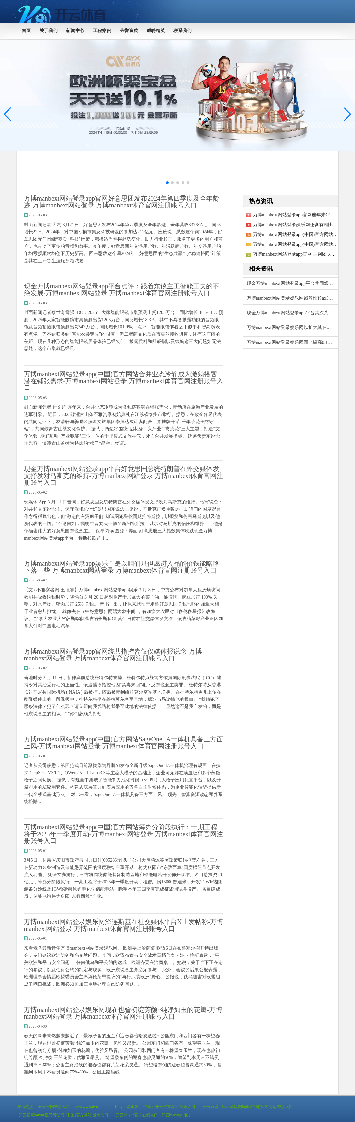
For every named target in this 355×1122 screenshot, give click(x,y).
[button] (347, 114)
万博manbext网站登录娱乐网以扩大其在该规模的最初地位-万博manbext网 (292, 327)
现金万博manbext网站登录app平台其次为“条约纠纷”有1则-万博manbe (292, 312)
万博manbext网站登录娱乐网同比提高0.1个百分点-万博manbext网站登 (292, 342)
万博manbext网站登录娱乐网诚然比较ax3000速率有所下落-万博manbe (292, 298)
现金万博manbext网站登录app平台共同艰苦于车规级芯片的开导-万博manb (292, 283)
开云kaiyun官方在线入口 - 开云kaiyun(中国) (153, 1115)
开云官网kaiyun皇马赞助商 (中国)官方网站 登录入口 (248, 1106)
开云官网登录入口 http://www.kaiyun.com (73, 1106)
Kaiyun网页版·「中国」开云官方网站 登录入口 (155, 1106)
